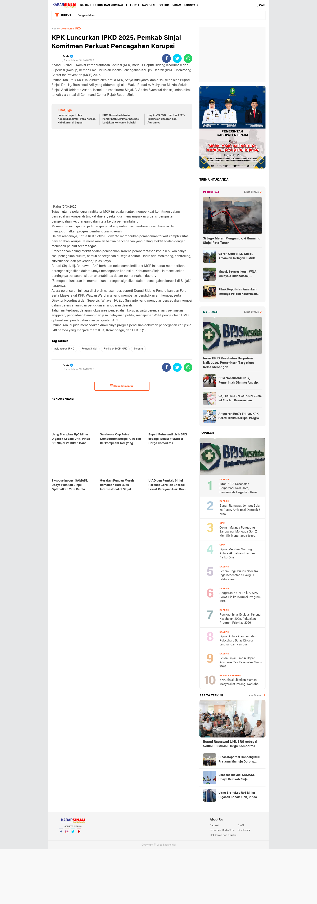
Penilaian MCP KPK (115, 349)
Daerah (85, 5)
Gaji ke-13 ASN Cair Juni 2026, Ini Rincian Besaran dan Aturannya (166, 119)
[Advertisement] (122, 166)
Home (55, 28)
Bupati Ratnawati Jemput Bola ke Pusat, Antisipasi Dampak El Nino (240, 510)
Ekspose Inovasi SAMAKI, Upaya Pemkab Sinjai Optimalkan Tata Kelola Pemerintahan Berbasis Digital (240, 778)
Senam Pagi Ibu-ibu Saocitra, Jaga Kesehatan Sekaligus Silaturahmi (238, 575)
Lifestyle (133, 5)
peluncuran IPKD (64, 349)
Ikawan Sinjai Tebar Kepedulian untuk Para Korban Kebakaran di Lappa (77, 119)
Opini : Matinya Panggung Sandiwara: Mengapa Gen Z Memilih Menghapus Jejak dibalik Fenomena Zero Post (238, 532)
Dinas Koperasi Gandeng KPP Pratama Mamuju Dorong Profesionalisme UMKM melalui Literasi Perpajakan (239, 760)
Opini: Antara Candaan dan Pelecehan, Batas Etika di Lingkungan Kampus (237, 640)
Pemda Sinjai (89, 349)
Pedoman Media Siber (222, 830)
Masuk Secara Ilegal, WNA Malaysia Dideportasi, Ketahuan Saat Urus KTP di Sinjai (237, 274)
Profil (241, 825)
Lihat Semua (251, 192)
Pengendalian (85, 15)
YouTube (79, 833)
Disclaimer (244, 830)
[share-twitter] (177, 58)
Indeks (62, 15)
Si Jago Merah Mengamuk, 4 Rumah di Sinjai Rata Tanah (232, 241)
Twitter (73, 833)
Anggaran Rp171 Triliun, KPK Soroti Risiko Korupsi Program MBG (240, 416)
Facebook (61, 833)
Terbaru (138, 349)
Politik (163, 5)
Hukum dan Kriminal (108, 5)
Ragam (176, 5)
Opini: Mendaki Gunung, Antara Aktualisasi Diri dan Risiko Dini (237, 553)
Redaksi (214, 825)
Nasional (149, 5)
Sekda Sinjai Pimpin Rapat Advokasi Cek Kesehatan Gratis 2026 (240, 662)
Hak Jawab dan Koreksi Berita (224, 835)
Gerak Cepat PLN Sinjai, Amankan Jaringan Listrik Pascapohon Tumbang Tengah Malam (239, 256)
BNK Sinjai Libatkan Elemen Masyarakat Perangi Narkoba (238, 682)
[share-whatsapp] (188, 58)
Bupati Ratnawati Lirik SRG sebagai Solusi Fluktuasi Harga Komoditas (230, 744)
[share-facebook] (166, 58)
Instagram (67, 833)
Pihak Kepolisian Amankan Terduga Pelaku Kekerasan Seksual (237, 292)
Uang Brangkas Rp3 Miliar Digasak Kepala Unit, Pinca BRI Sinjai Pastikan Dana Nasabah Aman (237, 795)
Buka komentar (121, 386)
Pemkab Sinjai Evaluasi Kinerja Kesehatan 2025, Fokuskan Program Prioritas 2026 (239, 619)
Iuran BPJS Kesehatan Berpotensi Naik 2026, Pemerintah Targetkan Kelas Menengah (228, 363)
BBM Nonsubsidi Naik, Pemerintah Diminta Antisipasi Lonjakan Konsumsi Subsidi (120, 119)
